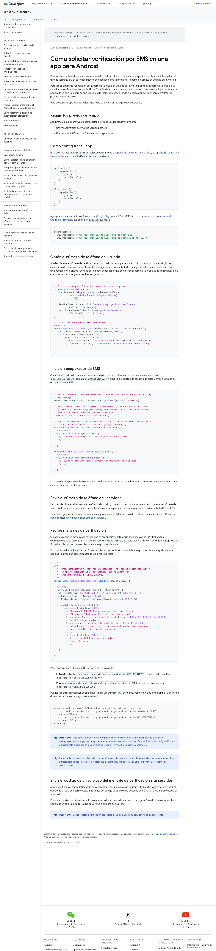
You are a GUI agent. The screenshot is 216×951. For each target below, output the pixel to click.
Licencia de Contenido (162, 834)
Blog (148, 3)
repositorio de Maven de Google (132, 152)
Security (9, 12)
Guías (120, 48)
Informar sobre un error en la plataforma (199, 946)
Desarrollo (101, 3)
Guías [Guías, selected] (55, 19)
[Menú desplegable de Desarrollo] (111, 3)
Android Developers (59, 48)
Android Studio (202, 3)
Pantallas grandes (109, 947)
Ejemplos (38, 19)
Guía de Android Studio (170, 947)
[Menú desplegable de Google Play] (135, 3)
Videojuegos (79, 944)
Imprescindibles (40, 3)
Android (48, 944)
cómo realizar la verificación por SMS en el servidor (77, 517)
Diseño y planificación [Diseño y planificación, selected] (72, 3)
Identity (25, 12)
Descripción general (14, 19)
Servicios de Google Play (96, 216)
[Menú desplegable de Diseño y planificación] (88, 3)
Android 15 (135, 944)
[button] (19, 47)
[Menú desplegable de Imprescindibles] (53, 3)
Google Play (124, 3)
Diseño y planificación (81, 48)
